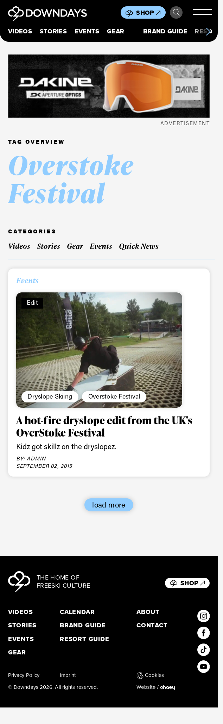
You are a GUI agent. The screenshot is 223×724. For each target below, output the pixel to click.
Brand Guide (165, 31)
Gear (115, 31)
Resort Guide (84, 639)
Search (176, 12)
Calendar (77, 612)
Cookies (150, 675)
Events (87, 31)
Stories (53, 31)
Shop (148, 12)
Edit (32, 302)
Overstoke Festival (114, 396)
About (148, 612)
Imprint (68, 675)
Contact (152, 625)
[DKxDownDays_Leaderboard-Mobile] (109, 86)
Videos (20, 31)
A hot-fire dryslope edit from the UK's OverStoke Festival (104, 426)
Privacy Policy (23, 675)
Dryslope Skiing (49, 396)
